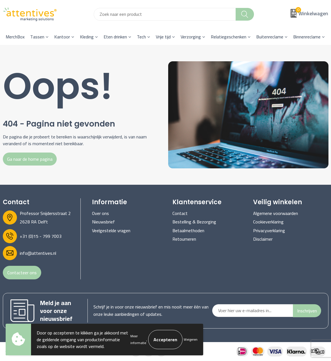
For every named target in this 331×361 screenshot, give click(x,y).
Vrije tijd (163, 36)
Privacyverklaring (269, 230)
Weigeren (191, 339)
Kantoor (62, 36)
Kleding (87, 36)
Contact (180, 213)
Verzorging (191, 36)
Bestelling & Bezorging (194, 222)
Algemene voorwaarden (275, 213)
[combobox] (165, 14)
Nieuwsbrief (103, 222)
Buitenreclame (269, 36)
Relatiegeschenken (228, 36)
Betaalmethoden (188, 230)
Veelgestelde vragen (111, 230)
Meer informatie (138, 339)
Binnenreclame (307, 36)
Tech (141, 36)
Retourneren (184, 239)
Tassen (37, 36)
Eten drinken (115, 36)
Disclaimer (263, 239)
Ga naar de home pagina (29, 159)
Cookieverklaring (268, 222)
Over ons (100, 213)
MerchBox (15, 36)
